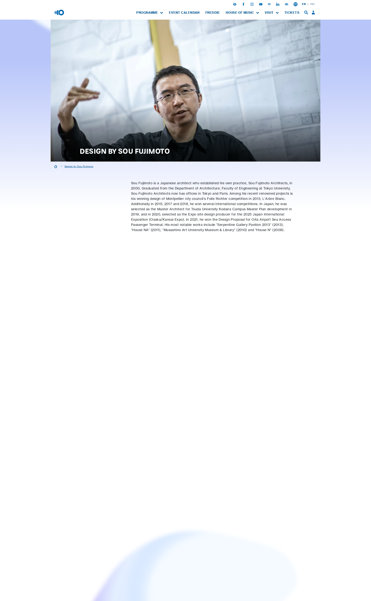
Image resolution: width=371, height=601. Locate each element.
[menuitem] (149, 12)
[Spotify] (270, 4)
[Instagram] (252, 4)
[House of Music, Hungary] (59, 12)
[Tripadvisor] (287, 4)
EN (304, 4)
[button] (235, 4)
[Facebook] (244, 4)
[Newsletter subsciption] (295, 4)
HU (312, 4)
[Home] (55, 166)
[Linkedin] (278, 4)
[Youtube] (261, 4)
